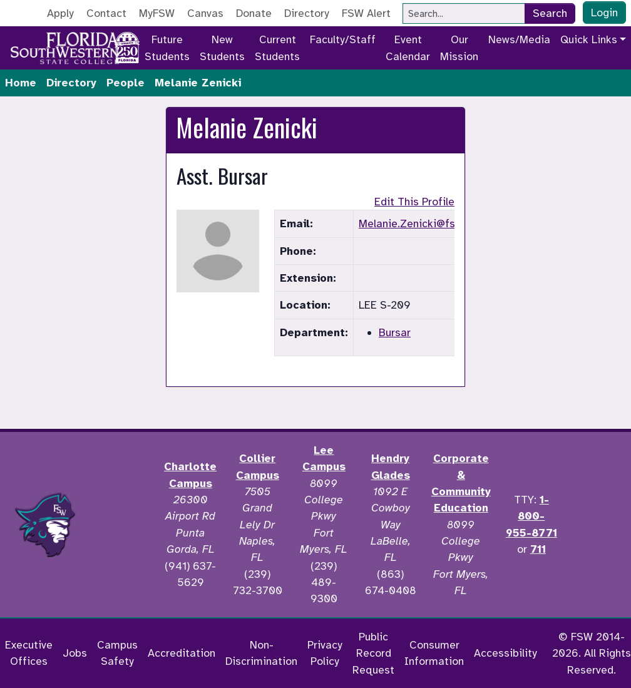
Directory (306, 13)
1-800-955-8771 (531, 516)
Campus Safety (117, 653)
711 (538, 549)
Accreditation (181, 653)
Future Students (167, 48)
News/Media (519, 39)
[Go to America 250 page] (127, 45)
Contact (106, 13)
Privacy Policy (324, 653)
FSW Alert (366, 13)
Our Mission (459, 48)
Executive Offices (29, 653)
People (125, 83)
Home (20, 83)
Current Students (277, 48)
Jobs (75, 653)
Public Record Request (373, 653)
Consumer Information (434, 653)
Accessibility (505, 653)
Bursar (395, 332)
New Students (222, 48)
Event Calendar (408, 48)
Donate (254, 13)
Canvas (205, 13)
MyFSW (157, 13)
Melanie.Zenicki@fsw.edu (421, 223)
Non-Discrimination (261, 653)
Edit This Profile (414, 201)
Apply (60, 13)
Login (604, 12)
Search (550, 13)
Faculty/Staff (343, 39)
